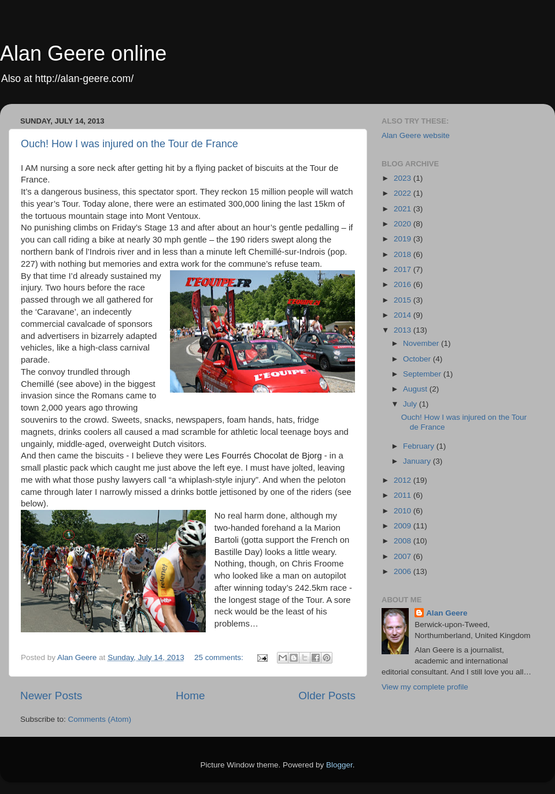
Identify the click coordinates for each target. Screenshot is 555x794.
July (411, 404)
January (418, 461)
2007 (403, 556)
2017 (403, 269)
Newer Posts (51, 695)
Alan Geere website (416, 135)
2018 (403, 254)
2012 (403, 480)
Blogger (339, 765)
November (422, 343)
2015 (403, 300)
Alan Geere (446, 613)
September (423, 374)
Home (190, 695)
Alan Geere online (83, 53)
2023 (403, 178)
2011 (403, 495)
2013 (403, 330)
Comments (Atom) (100, 719)
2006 (403, 571)
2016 (403, 284)
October (418, 359)
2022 (403, 193)
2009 (403, 525)
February (419, 446)
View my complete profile (425, 687)
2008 (403, 540)
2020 (403, 223)
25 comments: (220, 657)
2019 (403, 238)
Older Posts (327, 695)
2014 (403, 315)
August (416, 389)
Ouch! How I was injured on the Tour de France (129, 144)
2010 (403, 510)
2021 (403, 208)
